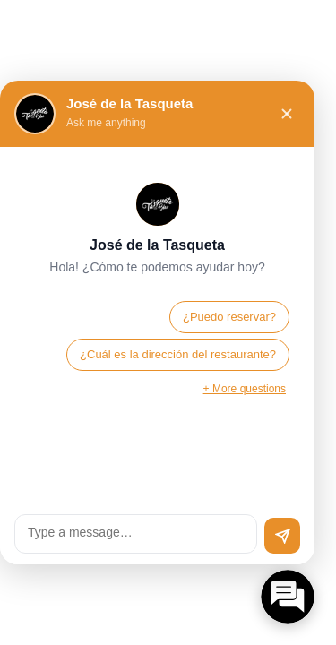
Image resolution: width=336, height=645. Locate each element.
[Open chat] (287, 597)
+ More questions (244, 389)
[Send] (282, 536)
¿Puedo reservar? (229, 316)
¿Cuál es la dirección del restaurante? (178, 354)
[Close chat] (286, 113)
